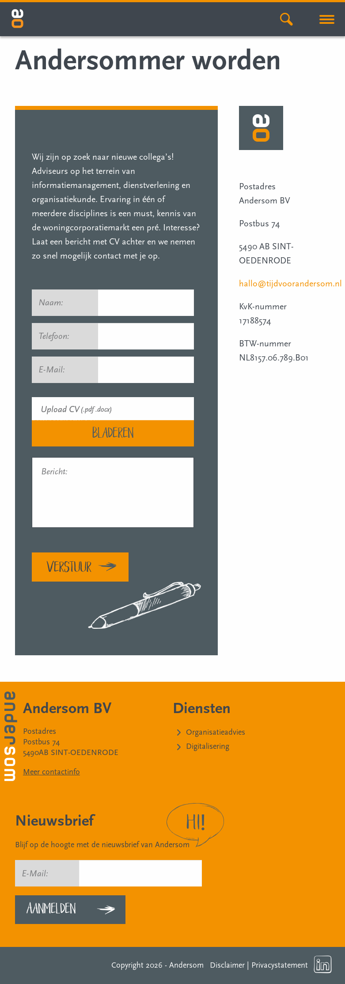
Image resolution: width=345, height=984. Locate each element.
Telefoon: (53, 336)
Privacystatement (279, 965)
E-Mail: (55, 370)
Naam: (54, 303)
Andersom (186, 965)
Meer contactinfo (51, 772)
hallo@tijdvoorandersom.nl (290, 284)
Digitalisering (207, 746)
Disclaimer (227, 965)
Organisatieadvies (215, 732)
